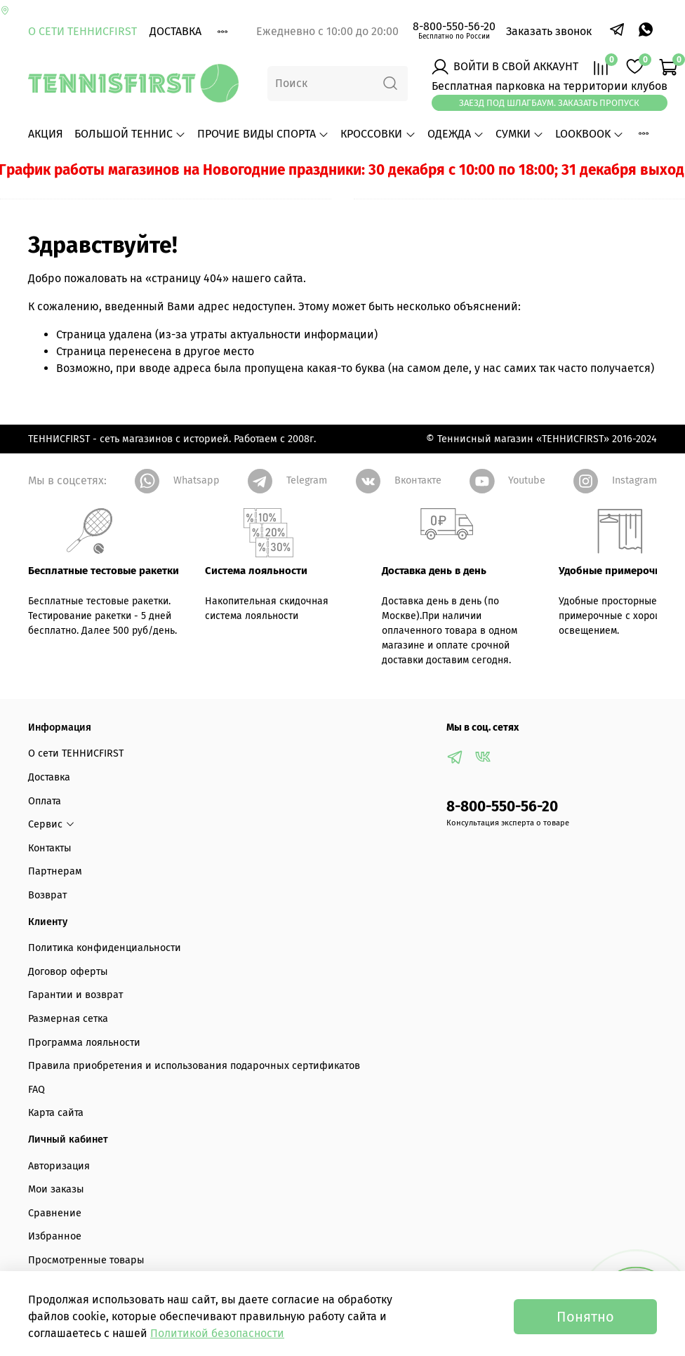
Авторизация (59, 1166)
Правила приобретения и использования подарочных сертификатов (194, 1066)
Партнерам (55, 871)
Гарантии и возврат (75, 995)
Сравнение (54, 1213)
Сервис (51, 824)
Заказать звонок (549, 31)
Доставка (175, 31)
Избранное (54, 1236)
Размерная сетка (68, 1019)
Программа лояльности (84, 1043)
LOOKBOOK (589, 133)
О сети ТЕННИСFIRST (82, 31)
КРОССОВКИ (377, 133)
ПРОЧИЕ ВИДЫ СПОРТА (263, 133)
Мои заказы (56, 1189)
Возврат (47, 895)
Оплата (44, 801)
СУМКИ (520, 133)
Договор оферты (68, 972)
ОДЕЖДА (455, 133)
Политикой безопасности (217, 1333)
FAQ (36, 1090)
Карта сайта (56, 1113)
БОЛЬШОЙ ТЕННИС (130, 133)
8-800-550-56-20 (454, 26)
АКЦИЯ (45, 133)
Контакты (50, 848)
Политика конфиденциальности (104, 948)
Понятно (585, 1316)
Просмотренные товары (86, 1260)
